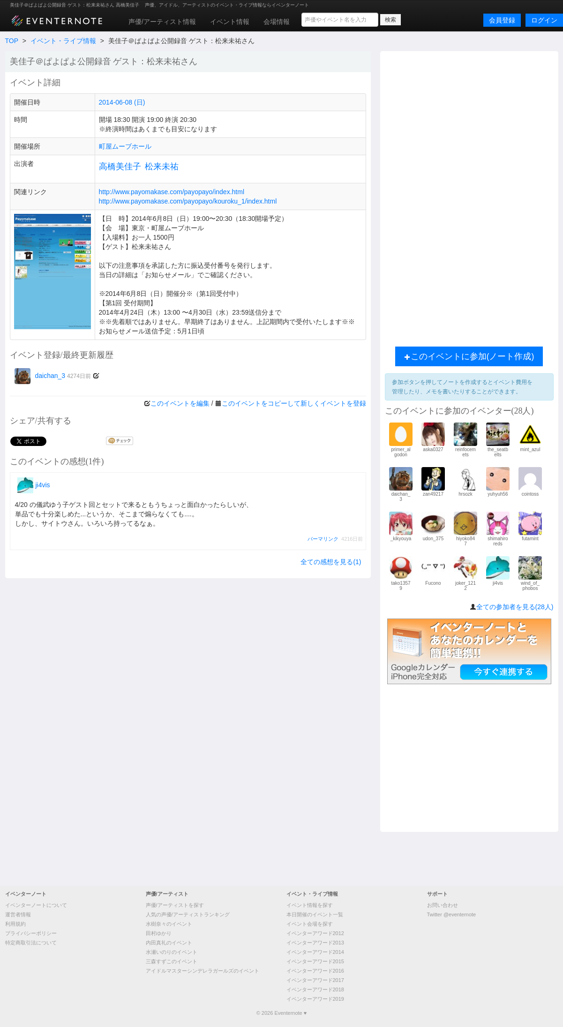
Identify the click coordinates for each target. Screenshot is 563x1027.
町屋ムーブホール (125, 146)
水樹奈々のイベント (169, 924)
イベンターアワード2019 (315, 999)
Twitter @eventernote (451, 914)
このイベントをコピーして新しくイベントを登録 (294, 403)
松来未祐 (162, 166)
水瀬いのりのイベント (171, 952)
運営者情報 (18, 914)
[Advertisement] (469, 196)
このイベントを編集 (180, 403)
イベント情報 (229, 21)
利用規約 (15, 924)
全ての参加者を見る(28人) (515, 607)
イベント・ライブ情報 (63, 41)
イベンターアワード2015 (315, 961)
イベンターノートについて (36, 905)
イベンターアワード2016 (315, 971)
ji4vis (33, 485)
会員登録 (502, 20)
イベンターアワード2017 (315, 980)
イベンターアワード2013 (315, 942)
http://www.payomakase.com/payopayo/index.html (172, 192)
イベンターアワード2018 (315, 989)
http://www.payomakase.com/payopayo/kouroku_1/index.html (188, 201)
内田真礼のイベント (169, 942)
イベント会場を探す (309, 924)
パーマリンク (323, 539)
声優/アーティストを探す (175, 905)
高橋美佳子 (120, 166)
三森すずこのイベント (171, 961)
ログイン (544, 20)
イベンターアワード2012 (315, 933)
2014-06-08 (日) (122, 102)
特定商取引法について (31, 942)
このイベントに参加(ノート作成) (469, 356)
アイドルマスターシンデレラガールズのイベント (202, 971)
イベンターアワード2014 (315, 952)
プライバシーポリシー (31, 933)
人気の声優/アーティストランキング (188, 914)
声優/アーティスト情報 (162, 21)
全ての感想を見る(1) (330, 562)
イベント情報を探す (309, 905)
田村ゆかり (159, 933)
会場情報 (276, 21)
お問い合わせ (442, 905)
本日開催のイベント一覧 (314, 914)
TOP (11, 41)
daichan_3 (53, 375)
